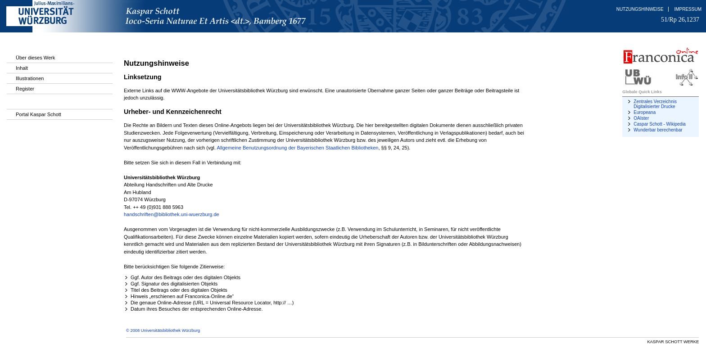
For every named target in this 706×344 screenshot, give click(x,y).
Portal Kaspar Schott (38, 114)
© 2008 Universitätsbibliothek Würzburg (163, 330)
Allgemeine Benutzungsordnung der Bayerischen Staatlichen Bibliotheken (298, 147)
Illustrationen (30, 78)
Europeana (645, 112)
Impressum (687, 9)
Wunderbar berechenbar (658, 129)
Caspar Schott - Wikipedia (660, 124)
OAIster (641, 118)
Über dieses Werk (35, 57)
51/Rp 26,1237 (680, 19)
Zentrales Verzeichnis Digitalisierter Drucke (655, 104)
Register (25, 88)
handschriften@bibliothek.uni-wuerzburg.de (171, 214)
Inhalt (22, 68)
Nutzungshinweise (640, 9)
